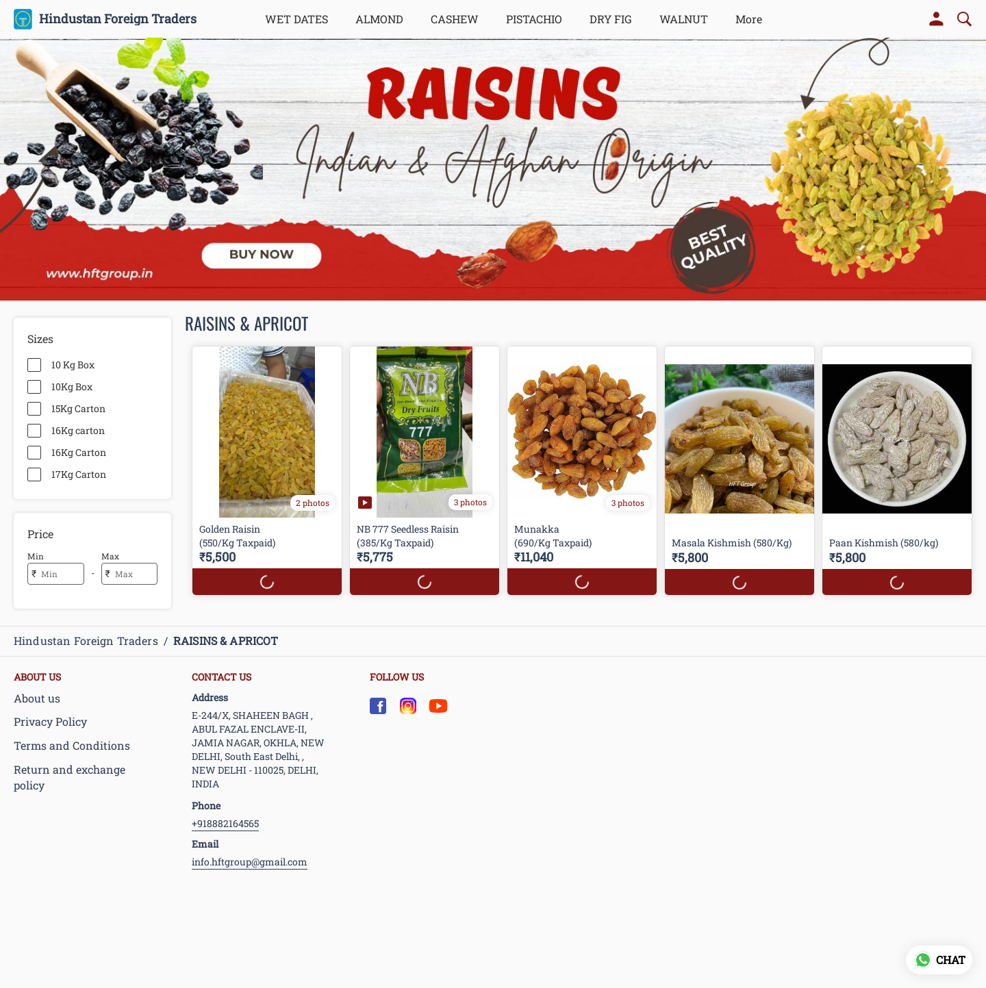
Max (110, 555)
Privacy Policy (50, 721)
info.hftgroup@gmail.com (249, 861)
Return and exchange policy (69, 777)
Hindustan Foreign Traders (118, 19)
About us (37, 698)
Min (35, 555)
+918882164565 (225, 823)
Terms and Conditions (72, 745)
